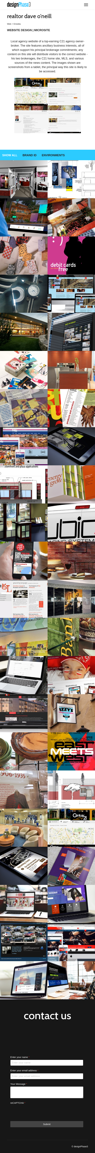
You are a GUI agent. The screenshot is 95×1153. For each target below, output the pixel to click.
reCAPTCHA (17, 1103)
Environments (53, 155)
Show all (9, 155)
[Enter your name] (46, 1063)
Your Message (18, 1084)
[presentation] (34, 1111)
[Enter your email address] (46, 1076)
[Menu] (86, 5)
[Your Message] (46, 1092)
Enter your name (19, 1057)
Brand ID (29, 155)
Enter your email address (24, 1070)
